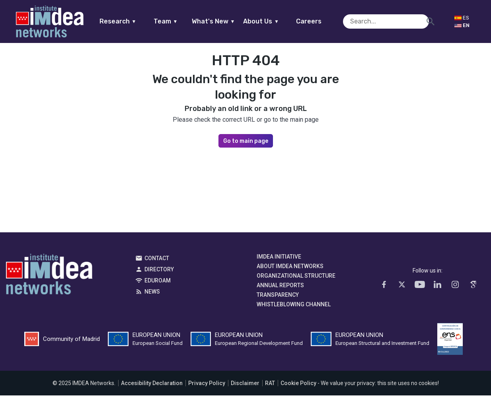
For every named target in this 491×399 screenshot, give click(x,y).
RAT (270, 386)
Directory (159, 273)
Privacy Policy (206, 386)
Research (133, 21)
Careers (324, 21)
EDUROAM (157, 284)
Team (181, 21)
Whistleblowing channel (294, 308)
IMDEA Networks (49, 279)
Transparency (278, 298)
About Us (276, 21)
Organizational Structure (296, 279)
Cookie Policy (298, 386)
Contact (156, 262)
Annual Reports (280, 289)
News (152, 295)
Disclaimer (245, 386)
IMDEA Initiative (279, 260)
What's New (228, 21)
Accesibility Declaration (152, 386)
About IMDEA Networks (290, 270)
